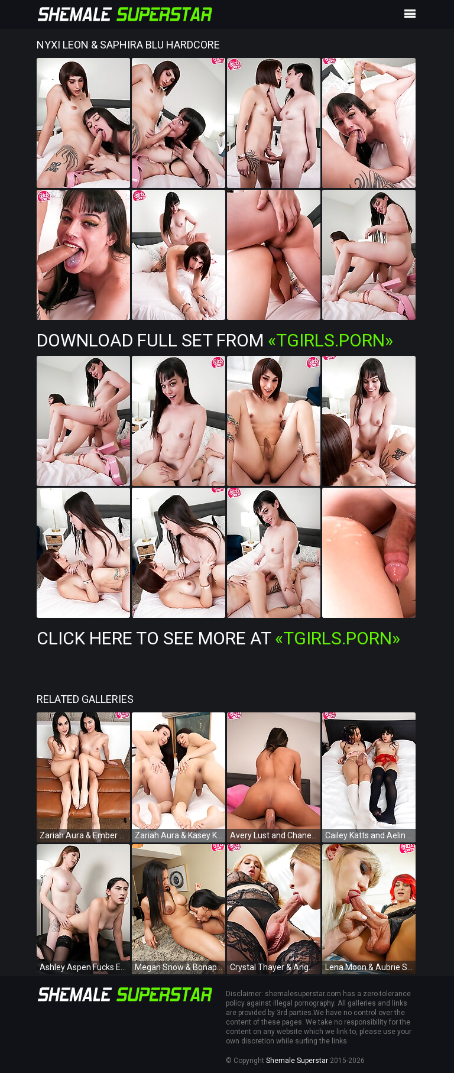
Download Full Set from (215, 340)
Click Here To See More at (218, 638)
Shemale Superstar (297, 1060)
